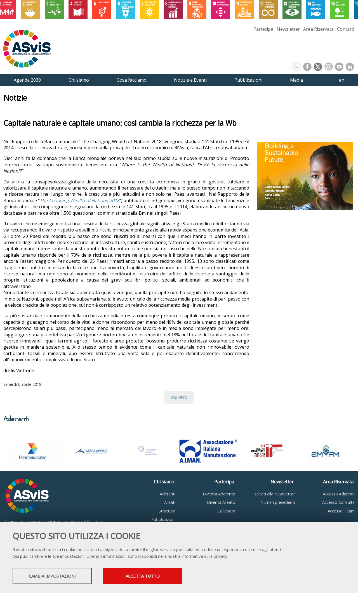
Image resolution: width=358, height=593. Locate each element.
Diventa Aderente (219, 494)
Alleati (169, 502)
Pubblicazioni (163, 519)
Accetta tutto (157, 576)
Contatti (345, 29)
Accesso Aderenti (339, 494)
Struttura (167, 511)
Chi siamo (164, 482)
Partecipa (263, 29)
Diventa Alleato (221, 502)
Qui (16, 556)
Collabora (226, 511)
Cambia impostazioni (56, 576)
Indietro (179, 397)
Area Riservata (318, 29)
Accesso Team (341, 511)
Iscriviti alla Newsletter (274, 494)
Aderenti (167, 494)
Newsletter (288, 29)
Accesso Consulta (338, 502)
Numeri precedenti (277, 502)
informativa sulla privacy (204, 556)
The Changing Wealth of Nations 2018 (79, 200)
